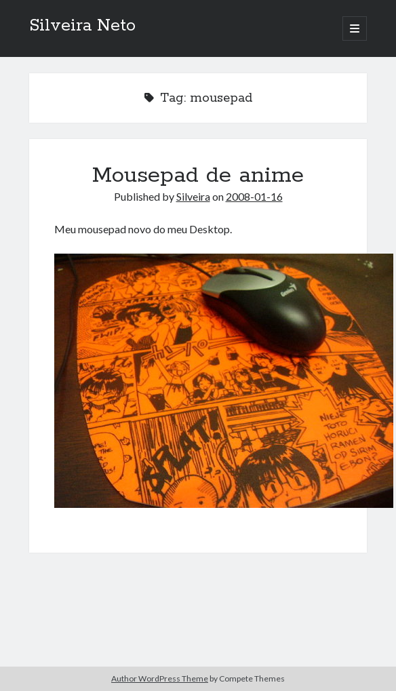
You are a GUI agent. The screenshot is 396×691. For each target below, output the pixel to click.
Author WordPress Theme (159, 678)
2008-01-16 (254, 196)
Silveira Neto (82, 26)
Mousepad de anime (198, 175)
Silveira (193, 196)
